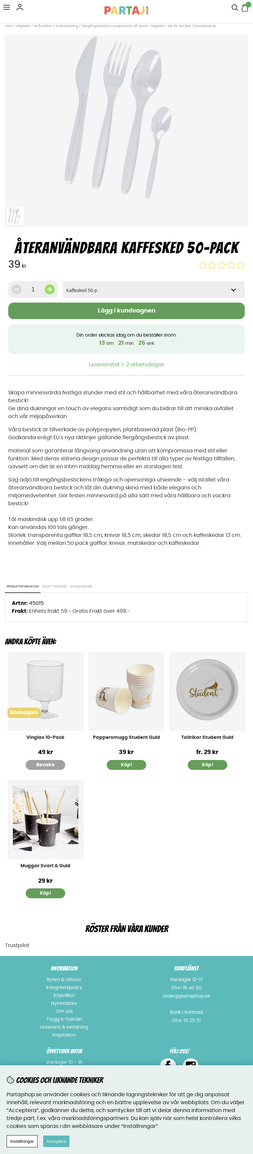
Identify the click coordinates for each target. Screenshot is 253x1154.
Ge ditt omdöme (54, 586)
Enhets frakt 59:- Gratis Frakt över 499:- (79, 611)
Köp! (207, 765)
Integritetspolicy (64, 987)
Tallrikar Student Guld (207, 737)
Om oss (64, 1011)
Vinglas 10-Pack (45, 737)
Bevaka (45, 765)
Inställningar (22, 1141)
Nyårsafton (43, 26)
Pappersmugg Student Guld (126, 737)
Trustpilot (17, 945)
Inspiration (64, 1035)
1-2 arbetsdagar (143, 364)
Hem (9, 26)
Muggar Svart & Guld (45, 866)
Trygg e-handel (64, 1019)
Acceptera (56, 1141)
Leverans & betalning (64, 1027)
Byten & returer (64, 979)
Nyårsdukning (67, 26)
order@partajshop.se (186, 996)
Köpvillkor (64, 995)
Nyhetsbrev (64, 1003)
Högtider (23, 26)
